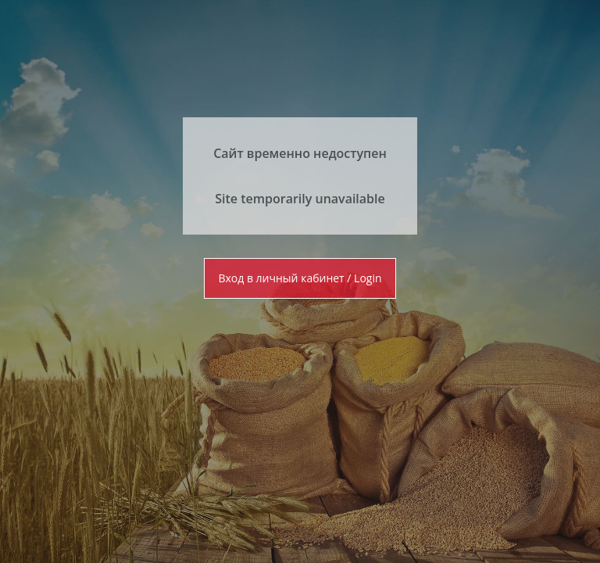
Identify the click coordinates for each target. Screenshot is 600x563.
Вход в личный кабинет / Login (299, 278)
